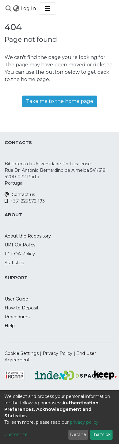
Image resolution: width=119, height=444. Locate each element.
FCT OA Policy (20, 254)
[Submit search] (8, 8)
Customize (16, 434)
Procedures (17, 317)
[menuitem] (16, 8)
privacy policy (84, 422)
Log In (28, 8)
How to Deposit (22, 308)
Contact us (20, 194)
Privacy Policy (57, 353)
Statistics (14, 262)
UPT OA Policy (20, 245)
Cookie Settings (22, 353)
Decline (78, 434)
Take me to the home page (59, 101)
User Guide (16, 299)
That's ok (101, 434)
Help (10, 325)
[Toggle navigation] (47, 8)
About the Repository (28, 236)
